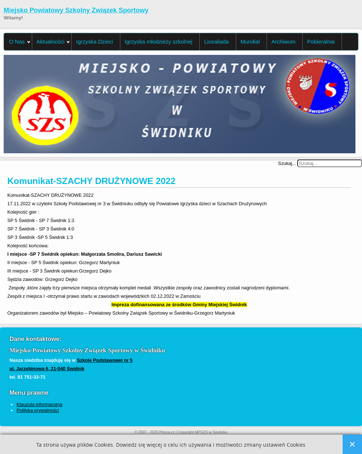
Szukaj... (287, 163)
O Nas (17, 41)
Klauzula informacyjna (39, 404)
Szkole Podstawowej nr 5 (104, 360)
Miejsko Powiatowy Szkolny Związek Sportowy (76, 10)
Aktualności (51, 41)
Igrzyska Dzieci (94, 41)
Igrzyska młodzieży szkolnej (158, 41)
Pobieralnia (321, 41)
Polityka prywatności (37, 410)
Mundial (250, 41)
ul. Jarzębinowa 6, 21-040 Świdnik (47, 368)
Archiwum (283, 41)
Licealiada (216, 41)
